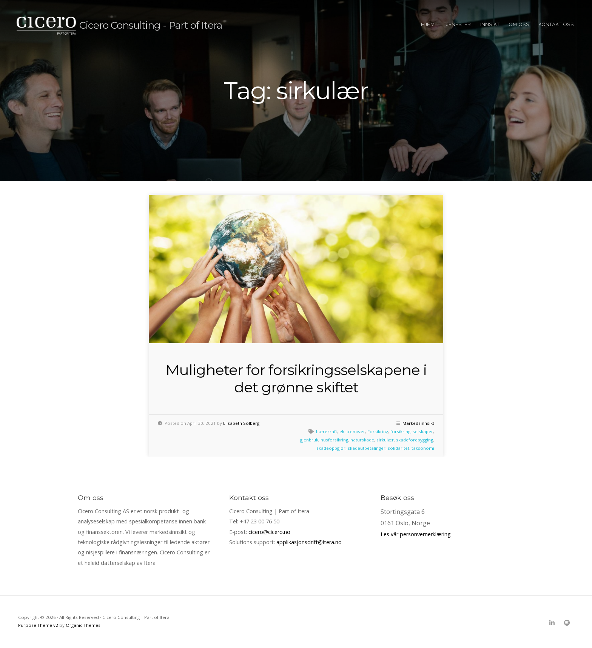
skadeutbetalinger (366, 448)
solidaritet (398, 448)
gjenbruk (309, 440)
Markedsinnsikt (418, 423)
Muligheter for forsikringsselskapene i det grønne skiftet (296, 378)
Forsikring (377, 431)
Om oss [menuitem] (519, 24)
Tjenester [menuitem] (457, 24)
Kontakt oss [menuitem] (556, 24)
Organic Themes (83, 625)
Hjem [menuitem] (427, 24)
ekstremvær (352, 431)
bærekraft (326, 431)
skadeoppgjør (330, 448)
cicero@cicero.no (269, 531)
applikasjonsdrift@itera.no (309, 542)
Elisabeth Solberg (241, 423)
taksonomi (423, 448)
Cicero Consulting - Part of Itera (158, 24)
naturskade (362, 440)
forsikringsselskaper (411, 431)
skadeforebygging (414, 440)
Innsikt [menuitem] (490, 24)
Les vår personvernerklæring (416, 534)
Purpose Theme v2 (38, 625)
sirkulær (385, 440)
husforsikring (334, 440)
